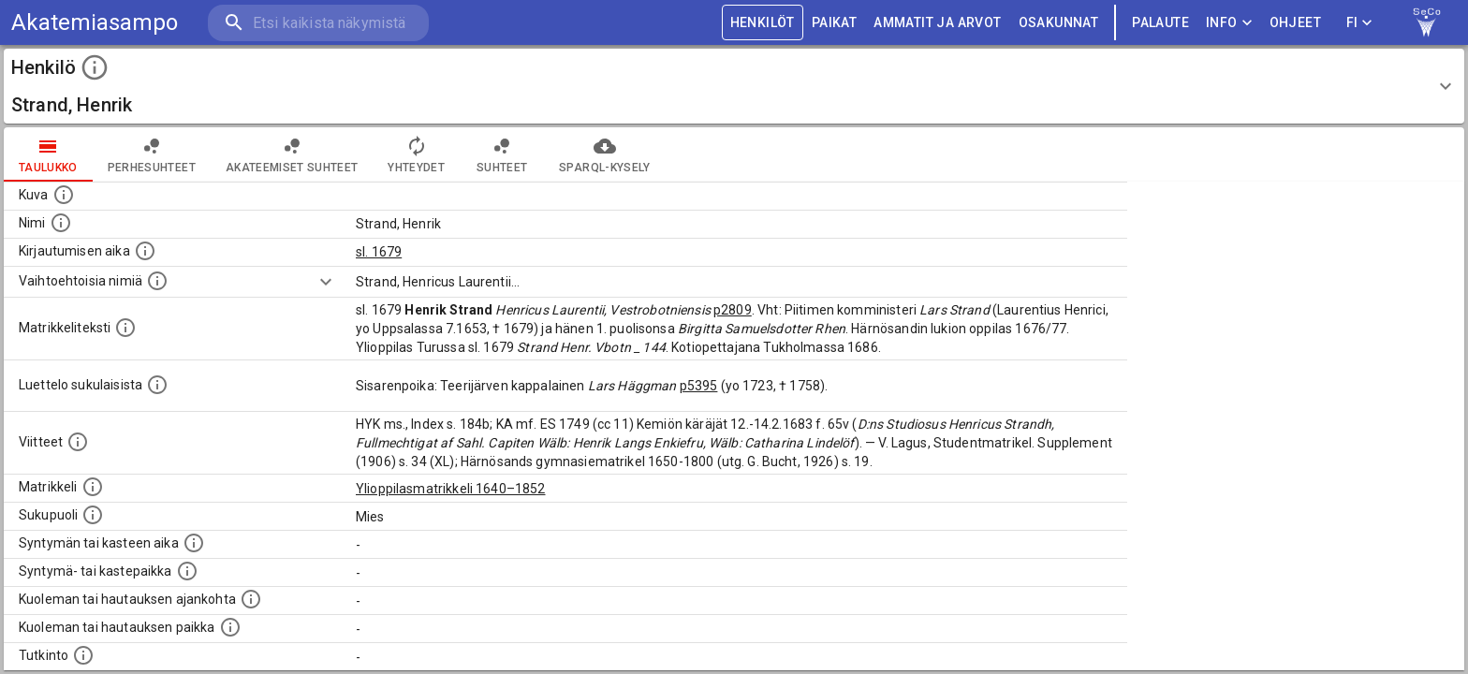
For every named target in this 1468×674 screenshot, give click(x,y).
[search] (318, 23)
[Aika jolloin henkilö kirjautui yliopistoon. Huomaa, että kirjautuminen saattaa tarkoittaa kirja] (145, 251)
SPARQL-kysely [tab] (604, 154)
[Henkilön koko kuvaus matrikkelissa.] (125, 328)
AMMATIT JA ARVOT (937, 23)
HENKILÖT (762, 23)
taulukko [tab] (48, 154)
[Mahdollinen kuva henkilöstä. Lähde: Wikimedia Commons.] (64, 195)
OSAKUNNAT (1059, 23)
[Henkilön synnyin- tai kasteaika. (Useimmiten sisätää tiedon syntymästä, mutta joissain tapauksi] (194, 543)
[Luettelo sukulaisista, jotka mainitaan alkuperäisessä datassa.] (157, 385)
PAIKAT (834, 23)
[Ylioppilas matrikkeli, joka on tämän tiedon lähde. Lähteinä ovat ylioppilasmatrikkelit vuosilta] (93, 487)
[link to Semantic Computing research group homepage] (1427, 22)
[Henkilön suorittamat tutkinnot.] (83, 655)
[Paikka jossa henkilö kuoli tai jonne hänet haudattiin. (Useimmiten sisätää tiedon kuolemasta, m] (230, 627)
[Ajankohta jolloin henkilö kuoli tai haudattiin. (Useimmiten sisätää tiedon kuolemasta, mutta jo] (251, 599)
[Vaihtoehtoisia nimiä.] (157, 281)
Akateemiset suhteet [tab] (292, 154)
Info (1229, 23)
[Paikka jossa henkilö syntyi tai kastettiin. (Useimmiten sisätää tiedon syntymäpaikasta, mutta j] (187, 571)
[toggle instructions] (95, 67)
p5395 (699, 385)
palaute (1160, 23)
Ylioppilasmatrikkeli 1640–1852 (451, 488)
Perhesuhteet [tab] (152, 154)
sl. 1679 (379, 251)
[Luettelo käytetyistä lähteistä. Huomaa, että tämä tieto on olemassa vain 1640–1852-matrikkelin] (78, 442)
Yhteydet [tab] (416, 154)
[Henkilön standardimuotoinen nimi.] (61, 223)
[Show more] (326, 282)
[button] (734, 86)
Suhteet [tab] (502, 154)
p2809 (732, 309)
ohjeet (1295, 23)
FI (1359, 23)
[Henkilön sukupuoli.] (93, 515)
